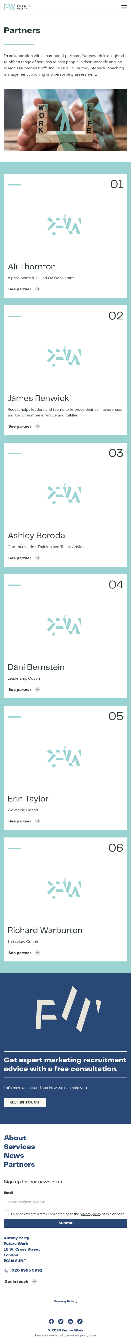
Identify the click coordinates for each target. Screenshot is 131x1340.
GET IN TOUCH (24, 1102)
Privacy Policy (65, 1301)
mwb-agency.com (81, 1335)
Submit (65, 1223)
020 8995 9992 (23, 1270)
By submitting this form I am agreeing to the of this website (64, 1213)
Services (19, 1147)
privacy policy (90, 1214)
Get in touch (21, 1281)
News (14, 1155)
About (15, 1138)
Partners (19, 1164)
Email (8, 1193)
